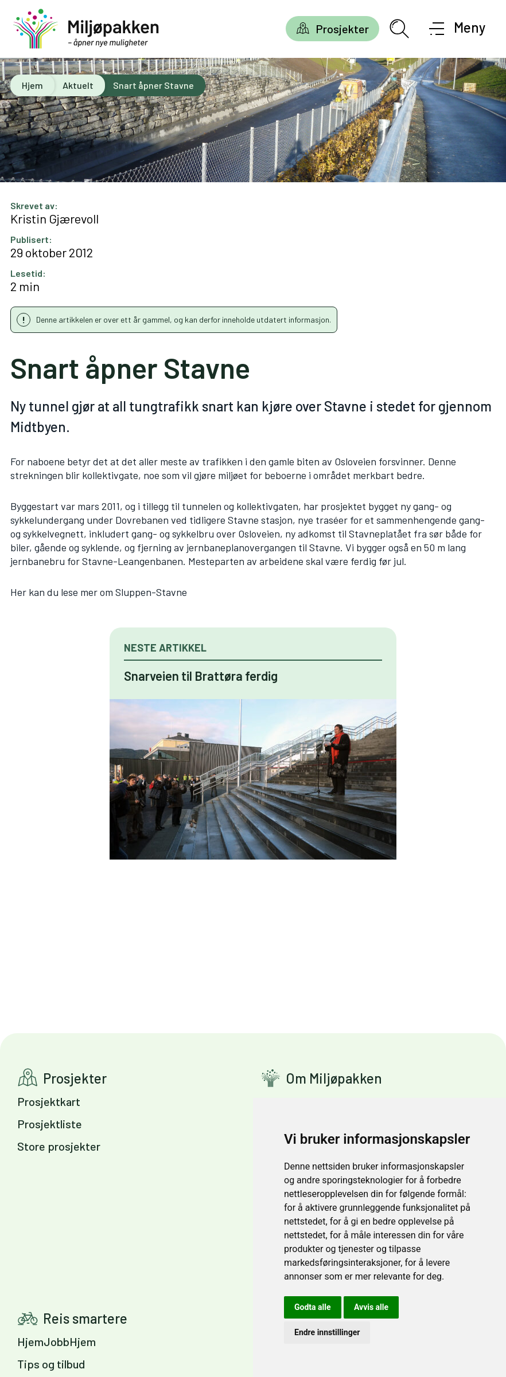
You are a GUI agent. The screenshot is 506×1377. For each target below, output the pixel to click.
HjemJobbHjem (56, 1341)
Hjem (32, 85)
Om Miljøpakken (334, 1078)
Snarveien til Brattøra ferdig (201, 675)
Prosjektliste (49, 1124)
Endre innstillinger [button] (327, 1332)
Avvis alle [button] (371, 1307)
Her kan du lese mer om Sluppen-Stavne (98, 592)
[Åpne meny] (457, 28)
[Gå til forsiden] (86, 29)
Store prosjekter (58, 1146)
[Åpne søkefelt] (399, 29)
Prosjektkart (48, 1101)
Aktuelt (78, 85)
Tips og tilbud (51, 1364)
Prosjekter (342, 29)
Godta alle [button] (312, 1307)
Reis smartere (85, 1318)
